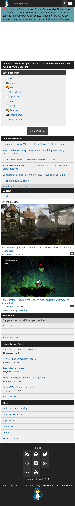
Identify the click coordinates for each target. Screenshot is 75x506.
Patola (12, 105)
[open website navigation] (70, 3)
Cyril (11, 87)
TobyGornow (15, 119)
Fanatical (7, 325)
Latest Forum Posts (13, 344)
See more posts (11, 396)
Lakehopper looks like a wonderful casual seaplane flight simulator (36, 174)
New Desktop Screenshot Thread (19, 358)
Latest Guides (9, 201)
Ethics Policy (46, 485)
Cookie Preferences (12, 414)
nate (11, 101)
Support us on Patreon (14, 9)
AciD (11, 78)
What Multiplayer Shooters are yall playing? (24, 377)
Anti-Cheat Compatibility (15, 408)
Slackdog (13, 110)
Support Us (8, 420)
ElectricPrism (15, 92)
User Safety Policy (63, 485)
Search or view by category (16, 186)
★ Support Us (37, 130)
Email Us (7, 196)
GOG (48, 18)
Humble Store (61, 18)
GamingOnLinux (21, 3)
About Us (7, 432)
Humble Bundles (11, 337)
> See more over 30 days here (18, 180)
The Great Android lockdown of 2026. (21, 349)
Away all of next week (13, 368)
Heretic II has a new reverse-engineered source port (29, 159)
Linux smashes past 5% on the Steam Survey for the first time (33, 144)
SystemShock (15, 114)
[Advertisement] (37, 41)
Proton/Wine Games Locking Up (19, 387)
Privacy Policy (32, 485)
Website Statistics (12, 438)
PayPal (54, 15)
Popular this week (12, 138)
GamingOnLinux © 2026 (37, 479)
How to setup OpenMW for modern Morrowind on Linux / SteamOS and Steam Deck (37, 247)
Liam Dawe (8, 254)
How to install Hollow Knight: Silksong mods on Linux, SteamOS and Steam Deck (37, 300)
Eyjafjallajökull (16, 96)
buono (12, 82)
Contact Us (8, 426)
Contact (7, 190)
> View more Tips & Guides (14, 310)
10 (72, 254)
